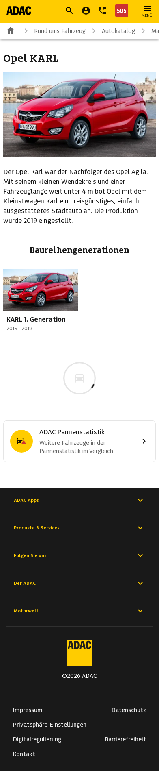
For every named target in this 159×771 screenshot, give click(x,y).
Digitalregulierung (37, 739)
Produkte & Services (79, 528)
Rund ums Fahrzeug (53, 31)
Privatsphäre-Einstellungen (49, 724)
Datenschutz (129, 710)
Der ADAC (79, 583)
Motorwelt (79, 611)
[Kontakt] (102, 10)
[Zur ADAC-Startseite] (18, 10)
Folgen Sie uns (79, 555)
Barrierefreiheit (125, 739)
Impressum (28, 710)
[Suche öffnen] (69, 10)
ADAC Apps (79, 500)
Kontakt (24, 754)
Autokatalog (112, 31)
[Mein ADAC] (86, 10)
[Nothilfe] (120, 10)
